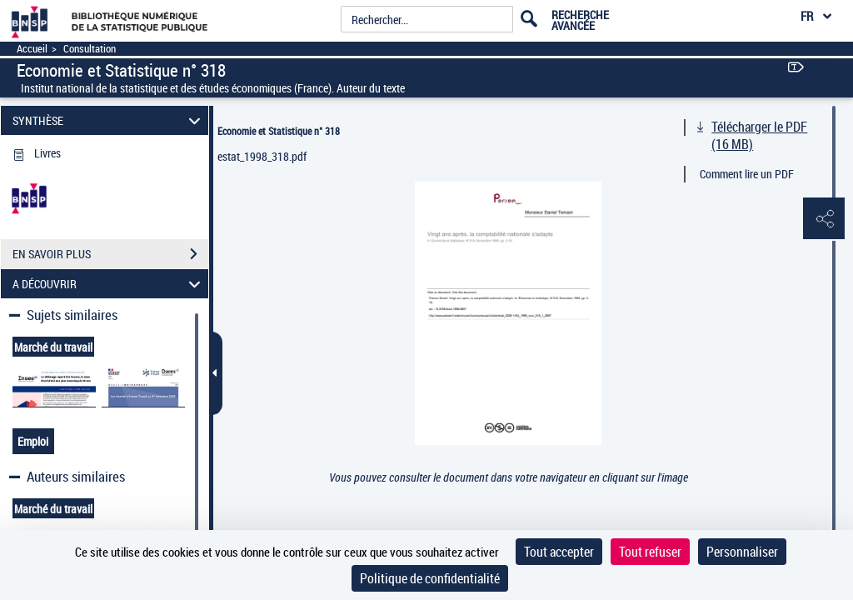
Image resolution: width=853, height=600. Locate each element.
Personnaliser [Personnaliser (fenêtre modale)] (742, 551)
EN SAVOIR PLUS (110, 254)
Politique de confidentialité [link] (430, 578)
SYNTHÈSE (109, 120)
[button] (824, 219)
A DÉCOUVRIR (109, 283)
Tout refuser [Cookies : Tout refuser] (650, 551)
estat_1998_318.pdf (262, 156)
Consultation (89, 49)
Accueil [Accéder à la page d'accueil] (32, 49)
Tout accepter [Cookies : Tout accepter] (559, 551)
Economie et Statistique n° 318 (278, 131)
